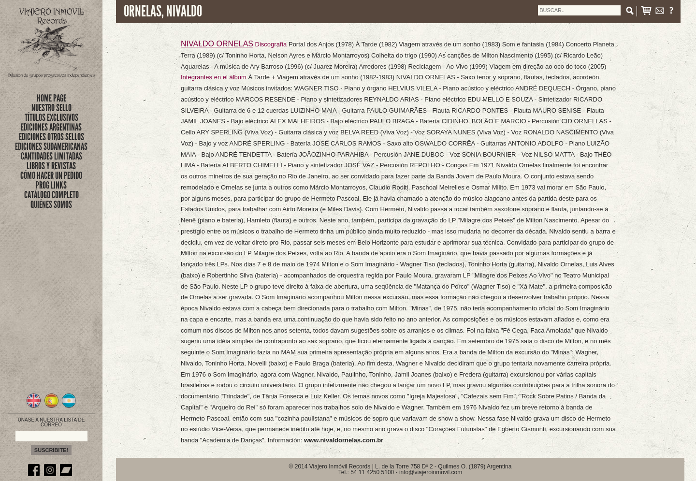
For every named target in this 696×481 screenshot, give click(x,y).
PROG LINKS (51, 185)
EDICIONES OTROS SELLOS (51, 137)
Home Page (51, 98)
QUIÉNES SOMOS (51, 204)
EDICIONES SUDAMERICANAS (51, 146)
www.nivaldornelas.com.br (343, 440)
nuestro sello (51, 108)
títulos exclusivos (51, 117)
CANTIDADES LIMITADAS (51, 156)
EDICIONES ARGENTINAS (51, 127)
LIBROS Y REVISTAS (51, 166)
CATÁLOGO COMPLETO (51, 195)
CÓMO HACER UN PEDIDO (51, 175)
